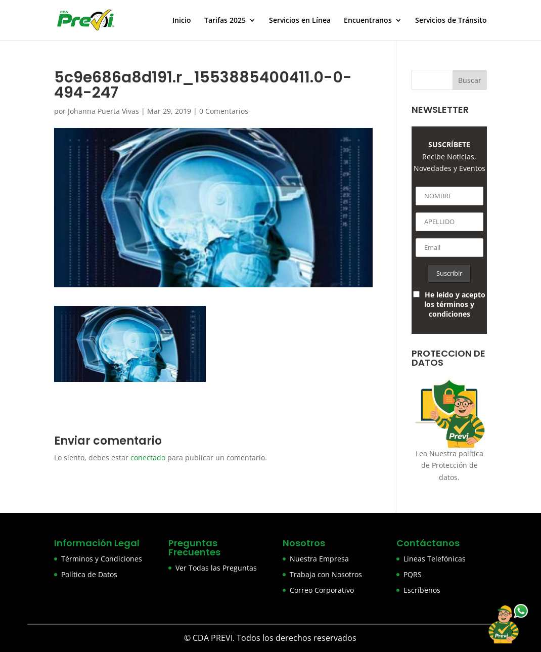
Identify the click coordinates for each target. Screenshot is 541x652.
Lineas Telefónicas (434, 558)
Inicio (181, 21)
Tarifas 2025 (225, 21)
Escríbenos (421, 590)
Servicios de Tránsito (451, 21)
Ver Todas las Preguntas (216, 568)
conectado (147, 457)
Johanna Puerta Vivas (103, 111)
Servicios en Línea (300, 21)
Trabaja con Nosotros (326, 574)
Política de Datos (89, 574)
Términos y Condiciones (101, 558)
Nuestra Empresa (319, 558)
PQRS (412, 574)
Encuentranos (368, 21)
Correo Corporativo (322, 590)
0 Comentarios (223, 111)
